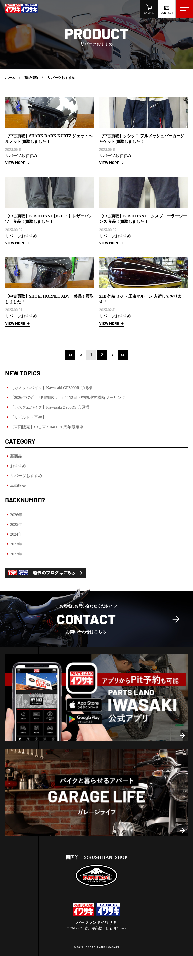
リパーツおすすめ (26, 476)
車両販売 (18, 485)
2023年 (16, 544)
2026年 (16, 515)
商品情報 (31, 78)
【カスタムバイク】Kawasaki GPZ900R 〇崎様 (51, 388)
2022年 (16, 554)
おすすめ (18, 466)
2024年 (16, 534)
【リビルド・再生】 (28, 417)
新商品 (16, 456)
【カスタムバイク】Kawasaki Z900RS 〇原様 (49, 407)
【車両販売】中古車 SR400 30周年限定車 (46, 427)
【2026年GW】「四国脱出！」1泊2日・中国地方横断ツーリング (67, 397)
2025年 (16, 524)
